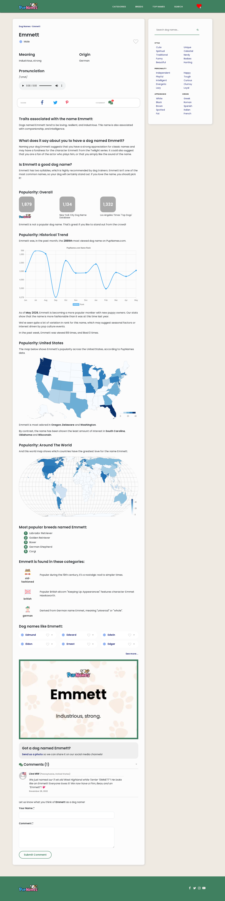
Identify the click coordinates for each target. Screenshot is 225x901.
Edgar (111, 644)
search (178, 6)
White (159, 98)
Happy (187, 72)
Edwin (111, 635)
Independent (163, 72)
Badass (187, 58)
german (28, 611)
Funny (159, 58)
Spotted (160, 109)
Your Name (27, 808)
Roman (188, 102)
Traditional (162, 54)
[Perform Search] (197, 30)
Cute (159, 47)
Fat (158, 113)
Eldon (28, 644)
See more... (132, 653)
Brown (159, 106)
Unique (187, 47)
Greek (187, 98)
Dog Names (24, 26)
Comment (26, 823)
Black (159, 102)
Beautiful (161, 62)
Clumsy (188, 84)
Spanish (188, 106)
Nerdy (187, 54)
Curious (188, 80)
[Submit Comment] (35, 855)
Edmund (30, 635)
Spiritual (160, 51)
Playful (159, 76)
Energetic (161, 84)
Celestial (188, 51)
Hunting (188, 62)
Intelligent (161, 80)
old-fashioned (27, 576)
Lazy (158, 87)
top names (158, 6)
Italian (187, 109)
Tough (187, 76)
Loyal (186, 87)
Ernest (71, 644)
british (28, 594)
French (187, 113)
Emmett (36, 26)
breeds (139, 6)
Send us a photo (32, 754)
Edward (71, 635)
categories (119, 6)
